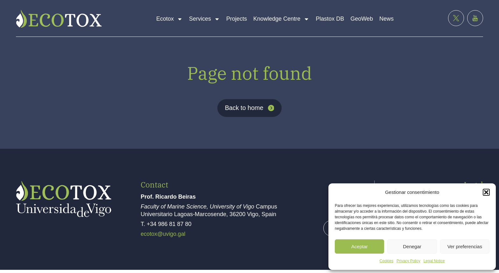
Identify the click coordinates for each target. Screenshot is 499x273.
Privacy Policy (408, 261)
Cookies (386, 261)
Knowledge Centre (281, 19)
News (386, 19)
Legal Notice (434, 261)
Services (204, 19)
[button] (486, 192)
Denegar (412, 246)
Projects (236, 19)
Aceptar (359, 246)
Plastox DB (330, 19)
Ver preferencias (464, 246)
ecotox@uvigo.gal (163, 237)
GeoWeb (361, 19)
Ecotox (169, 19)
